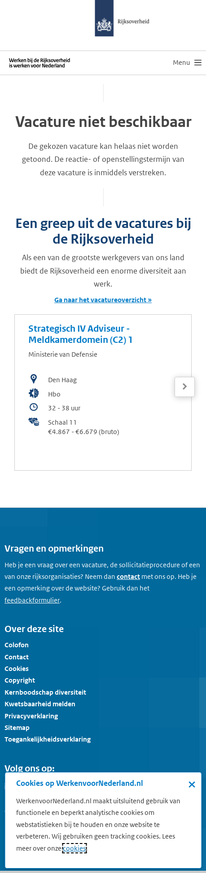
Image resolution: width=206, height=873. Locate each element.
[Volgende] (185, 387)
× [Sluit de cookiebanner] (192, 784)
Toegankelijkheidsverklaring (47, 739)
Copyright (19, 680)
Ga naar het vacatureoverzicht (100, 299)
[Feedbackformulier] (32, 600)
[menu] (187, 62)
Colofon (16, 645)
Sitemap (17, 727)
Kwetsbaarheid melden (39, 704)
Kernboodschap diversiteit (45, 692)
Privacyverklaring (31, 716)
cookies (74, 848)
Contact (16, 657)
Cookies (16, 668)
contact (128, 576)
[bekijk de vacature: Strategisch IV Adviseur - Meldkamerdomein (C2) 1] (103, 392)
